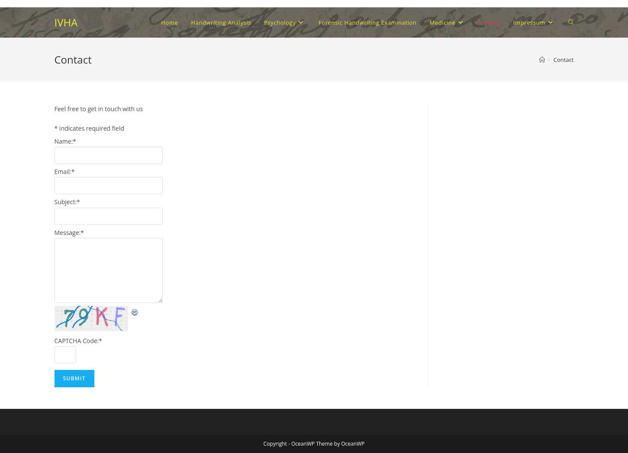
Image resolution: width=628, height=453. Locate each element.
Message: (69, 232)
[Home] (542, 60)
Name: (66, 141)
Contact (564, 60)
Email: (65, 171)
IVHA (66, 22)
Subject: (67, 202)
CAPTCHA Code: (79, 341)
